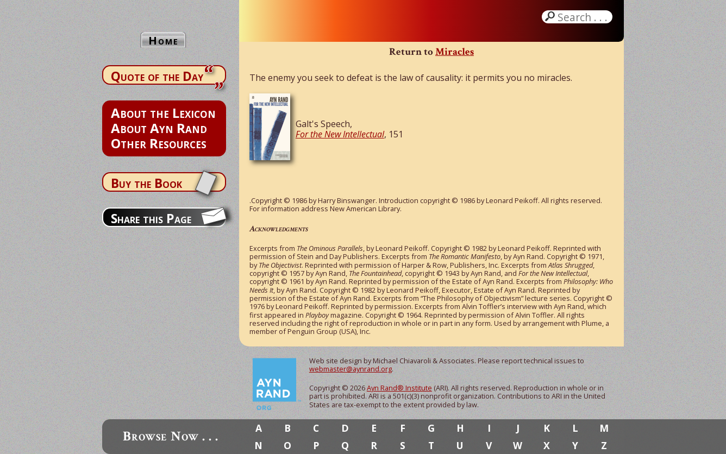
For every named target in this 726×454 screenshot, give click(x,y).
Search (584, 16)
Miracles (454, 52)
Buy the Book (146, 183)
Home (163, 40)
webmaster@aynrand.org (350, 369)
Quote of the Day (157, 76)
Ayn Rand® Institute (399, 388)
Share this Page (151, 218)
